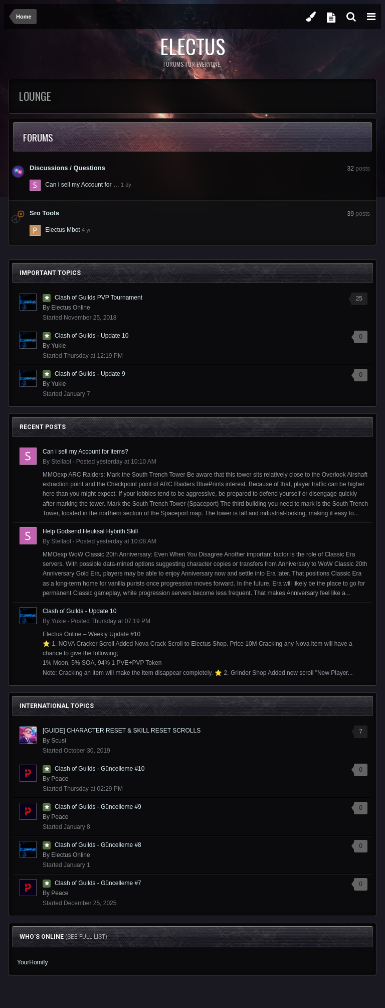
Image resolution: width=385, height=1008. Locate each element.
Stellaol (61, 461)
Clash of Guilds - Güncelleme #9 (98, 806)
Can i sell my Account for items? (85, 451)
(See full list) (86, 936)
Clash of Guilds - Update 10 (91, 335)
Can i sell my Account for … (82, 184)
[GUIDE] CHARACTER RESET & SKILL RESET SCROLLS (122, 730)
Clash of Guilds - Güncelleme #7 (98, 883)
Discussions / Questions (67, 168)
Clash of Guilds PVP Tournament (98, 297)
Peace (59, 778)
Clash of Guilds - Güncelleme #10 (99, 768)
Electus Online (70, 307)
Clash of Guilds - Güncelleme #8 (98, 844)
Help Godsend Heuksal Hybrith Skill (90, 531)
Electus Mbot (62, 229)
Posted (116, 461)
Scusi (58, 740)
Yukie (58, 345)
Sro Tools (44, 213)
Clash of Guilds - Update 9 (90, 373)
